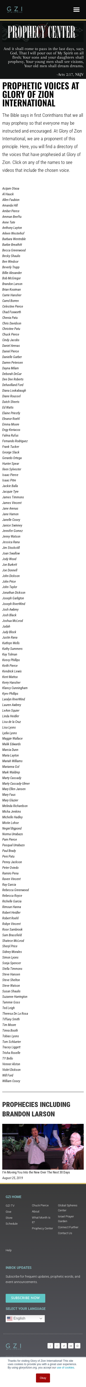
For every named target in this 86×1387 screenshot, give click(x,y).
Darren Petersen (12, 363)
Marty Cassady (11, 778)
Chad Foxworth (11, 312)
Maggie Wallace (12, 738)
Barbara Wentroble (14, 239)
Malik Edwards (11, 744)
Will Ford (7, 1075)
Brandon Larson (12, 284)
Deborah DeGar (12, 374)
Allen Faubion (10, 200)
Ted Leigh (8, 1008)
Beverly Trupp (10, 267)
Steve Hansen (11, 974)
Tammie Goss (11, 1002)
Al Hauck (8, 194)
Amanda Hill (10, 205)
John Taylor (9, 587)
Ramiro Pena (10, 873)
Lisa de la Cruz (11, 722)
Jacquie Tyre (10, 492)
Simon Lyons (10, 957)
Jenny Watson (11, 536)
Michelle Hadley (12, 817)
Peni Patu (8, 856)
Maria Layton (10, 755)
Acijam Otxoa (10, 188)
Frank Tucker (10, 447)
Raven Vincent (11, 879)
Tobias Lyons (10, 1036)
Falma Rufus (10, 435)
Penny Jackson (12, 862)
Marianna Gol (10, 767)
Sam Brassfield (12, 935)
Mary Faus (9, 795)
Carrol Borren (10, 301)
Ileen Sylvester (11, 469)
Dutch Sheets (10, 402)
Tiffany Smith (11, 1019)
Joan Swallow (11, 553)
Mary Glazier (10, 800)
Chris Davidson (11, 323)
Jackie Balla (10, 486)
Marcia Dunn (10, 750)
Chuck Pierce (10, 334)
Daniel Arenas (11, 346)
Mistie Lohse (10, 823)
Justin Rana (9, 637)
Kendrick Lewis (12, 671)
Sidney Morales (12, 952)
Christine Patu (11, 329)
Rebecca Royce (12, 896)
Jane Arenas (10, 508)
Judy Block (9, 632)
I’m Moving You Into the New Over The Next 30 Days (36, 1172)
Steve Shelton (11, 980)
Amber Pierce (10, 211)
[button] (76, 10)
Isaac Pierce (10, 475)
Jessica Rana (11, 542)
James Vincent (12, 503)
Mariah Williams (12, 761)
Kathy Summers (12, 649)
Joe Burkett (9, 565)
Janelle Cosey (11, 520)
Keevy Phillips (11, 660)
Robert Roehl (10, 918)
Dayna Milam (10, 368)
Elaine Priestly (11, 413)
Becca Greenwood (14, 250)
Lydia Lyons (9, 733)
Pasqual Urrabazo (13, 845)
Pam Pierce (9, 839)
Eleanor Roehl (11, 419)
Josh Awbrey (10, 609)
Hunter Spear (10, 464)
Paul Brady (9, 851)
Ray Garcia (9, 885)
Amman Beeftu (12, 217)
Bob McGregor (11, 278)
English (16, 1318)
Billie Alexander (12, 273)
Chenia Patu (10, 318)
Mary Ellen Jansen (14, 789)
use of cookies (65, 1367)
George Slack (10, 452)
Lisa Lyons (9, 727)
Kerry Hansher (11, 683)
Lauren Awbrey (11, 705)
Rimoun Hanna (11, 907)
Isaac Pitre (9, 480)
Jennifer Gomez (12, 531)
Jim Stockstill (11, 548)
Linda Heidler (10, 716)
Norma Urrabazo (12, 834)
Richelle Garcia (12, 901)
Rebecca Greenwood (15, 890)
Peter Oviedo (10, 868)
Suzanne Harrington (14, 997)
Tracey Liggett (11, 1047)
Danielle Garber (12, 357)
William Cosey (11, 1081)
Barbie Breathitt (12, 245)
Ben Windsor (10, 262)
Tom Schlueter (11, 1042)
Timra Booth (10, 1030)
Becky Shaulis (11, 256)
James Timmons (13, 497)
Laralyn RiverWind (13, 699)
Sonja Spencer (11, 963)
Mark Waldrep (11, 772)
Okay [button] (43, 1378)
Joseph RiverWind (13, 604)
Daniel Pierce (10, 351)
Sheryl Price (9, 946)
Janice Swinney (12, 525)
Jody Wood (9, 559)
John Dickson (11, 576)
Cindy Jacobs (10, 340)
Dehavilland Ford (12, 385)
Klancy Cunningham (15, 688)
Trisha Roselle (11, 1053)
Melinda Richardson (15, 806)
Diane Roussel (11, 396)
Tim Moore (9, 1025)
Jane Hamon (10, 514)
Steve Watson (11, 986)
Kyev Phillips (10, 694)
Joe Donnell (9, 570)
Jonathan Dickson (13, 593)
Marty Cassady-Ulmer (16, 784)
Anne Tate (8, 222)
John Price (9, 582)
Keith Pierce (10, 666)
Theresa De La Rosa (15, 1014)
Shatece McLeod (13, 941)
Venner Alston (11, 1064)
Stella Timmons (12, 969)
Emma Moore (10, 424)
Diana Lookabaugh (14, 391)
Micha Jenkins (11, 812)
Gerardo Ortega (12, 458)
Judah (6, 626)
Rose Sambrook (12, 929)
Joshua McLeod (12, 621)
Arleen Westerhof (13, 233)
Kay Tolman (9, 654)
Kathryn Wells (11, 643)
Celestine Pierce (12, 306)
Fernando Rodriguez (15, 441)
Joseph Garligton (13, 598)
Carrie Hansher (11, 295)
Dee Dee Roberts (13, 379)
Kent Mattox (10, 677)
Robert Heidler (11, 913)
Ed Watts (8, 407)
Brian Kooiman (11, 290)
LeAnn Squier (10, 710)
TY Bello (7, 1058)
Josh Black (9, 615)
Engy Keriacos (11, 430)
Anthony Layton (12, 228)
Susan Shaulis (11, 991)
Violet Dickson (11, 1070)
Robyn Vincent (11, 924)
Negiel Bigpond (12, 828)
